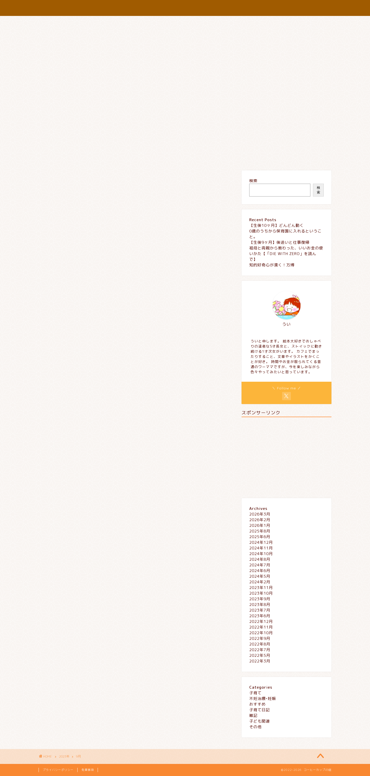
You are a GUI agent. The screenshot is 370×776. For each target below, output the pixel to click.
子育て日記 (259, 710)
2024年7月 (259, 565)
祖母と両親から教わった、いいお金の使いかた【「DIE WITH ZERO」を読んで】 (286, 253)
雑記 (132, 157)
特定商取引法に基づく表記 (295, 157)
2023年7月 (259, 610)
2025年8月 (259, 531)
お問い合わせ (196, 157)
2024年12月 (261, 542)
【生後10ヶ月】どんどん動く (276, 225)
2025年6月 (259, 536)
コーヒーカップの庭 (185, 7)
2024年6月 (259, 570)
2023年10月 (261, 593)
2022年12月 (261, 621)
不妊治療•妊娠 (262, 698)
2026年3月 (259, 514)
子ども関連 (259, 721)
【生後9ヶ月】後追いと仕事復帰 (279, 242)
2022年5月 (259, 655)
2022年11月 (261, 627)
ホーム (57, 157)
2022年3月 (259, 661)
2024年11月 (261, 548)
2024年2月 (259, 582)
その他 (255, 727)
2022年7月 (259, 649)
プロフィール (160, 157)
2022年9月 (259, 638)
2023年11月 (261, 587)
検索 (253, 180)
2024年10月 (261, 553)
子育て (81, 157)
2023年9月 (259, 599)
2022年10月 (261, 632)
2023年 (64, 756)
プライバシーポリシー (240, 157)
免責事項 (87, 770)
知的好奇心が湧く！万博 (271, 265)
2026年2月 (259, 519)
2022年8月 (259, 644)
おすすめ (108, 157)
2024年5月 (259, 576)
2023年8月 (259, 604)
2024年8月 (259, 559)
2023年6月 (259, 616)
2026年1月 (259, 525)
